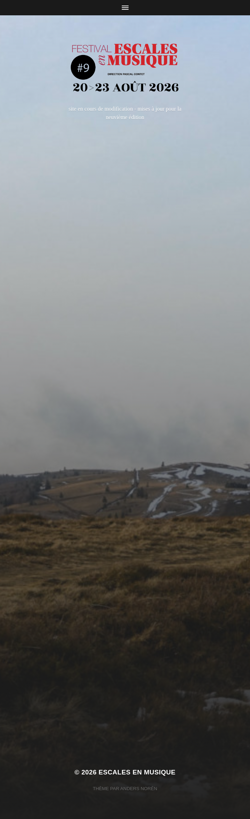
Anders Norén (138, 788)
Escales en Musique (137, 772)
